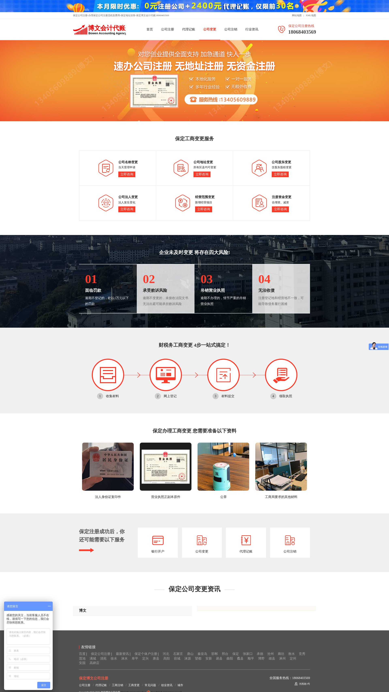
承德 (260, 654)
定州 (293, 658)
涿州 (282, 658)
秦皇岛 (202, 654)
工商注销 (117, 685)
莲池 (82, 658)
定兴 (145, 658)
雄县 (272, 658)
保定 (235, 654)
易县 (219, 658)
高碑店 (94, 663)
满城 (93, 658)
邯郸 (214, 654)
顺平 (251, 658)
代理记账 (188, 29)
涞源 (187, 658)
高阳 (166, 658)
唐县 (156, 658)
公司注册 (167, 29)
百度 (82, 654)
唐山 (190, 654)
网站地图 (297, 15)
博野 (261, 658)
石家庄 (178, 654)
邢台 (225, 654)
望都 (198, 658)
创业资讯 (166, 685)
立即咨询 (126, 174)
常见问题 (150, 685)
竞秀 (302, 654)
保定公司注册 (100, 654)
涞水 (124, 658)
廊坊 (281, 654)
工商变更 (134, 685)
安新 (208, 658)
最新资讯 (122, 654)
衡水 (291, 654)
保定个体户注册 (146, 654)
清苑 (103, 658)
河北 (166, 654)
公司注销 (230, 29)
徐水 (114, 658)
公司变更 (209, 29)
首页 (149, 29)
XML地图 (311, 15)
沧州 (270, 654)
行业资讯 (251, 29)
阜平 (135, 658)
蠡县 (240, 658)
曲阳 (230, 658)
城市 (180, 685)
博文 (82, 610)
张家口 (248, 654)
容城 (177, 658)
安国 (82, 663)
